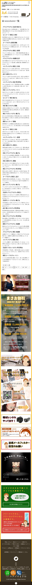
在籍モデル (24, 542)
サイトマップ (13, 552)
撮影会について (25, 544)
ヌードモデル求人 (6, 544)
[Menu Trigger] (29, 2)
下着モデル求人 (16, 544)
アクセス (4, 548)
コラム (26, 552)
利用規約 (17, 548)
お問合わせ (10, 548)
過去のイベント (16, 542)
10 (23, 267)
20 (26, 267)
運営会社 (21, 552)
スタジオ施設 (16, 546)
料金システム (8, 542)
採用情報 (6, 552)
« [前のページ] (5, 267)
